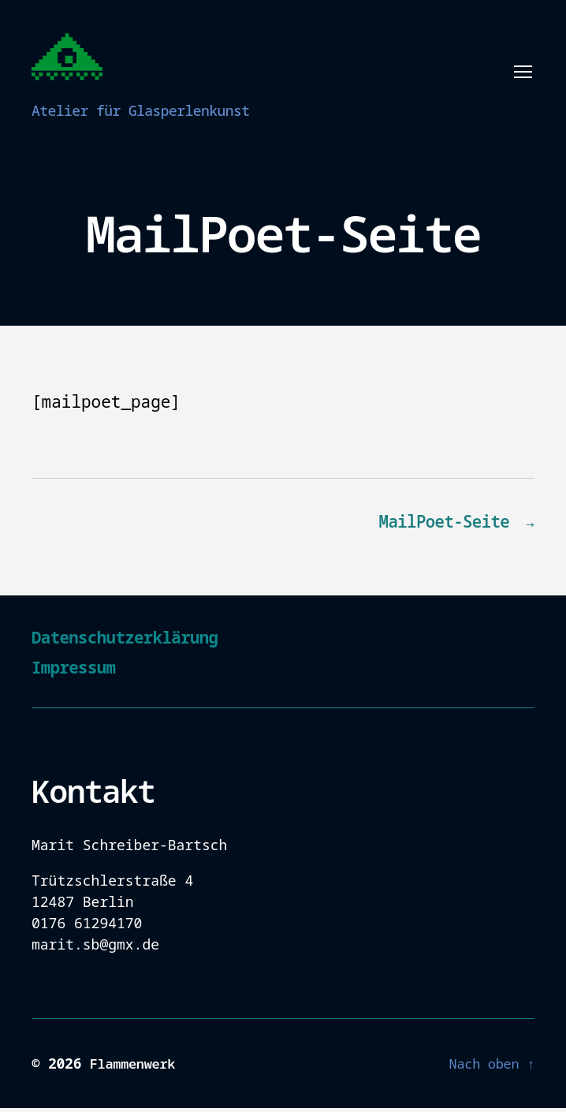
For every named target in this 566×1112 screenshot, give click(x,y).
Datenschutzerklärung (140, 640)
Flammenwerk (135, 1067)
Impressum (80, 670)
